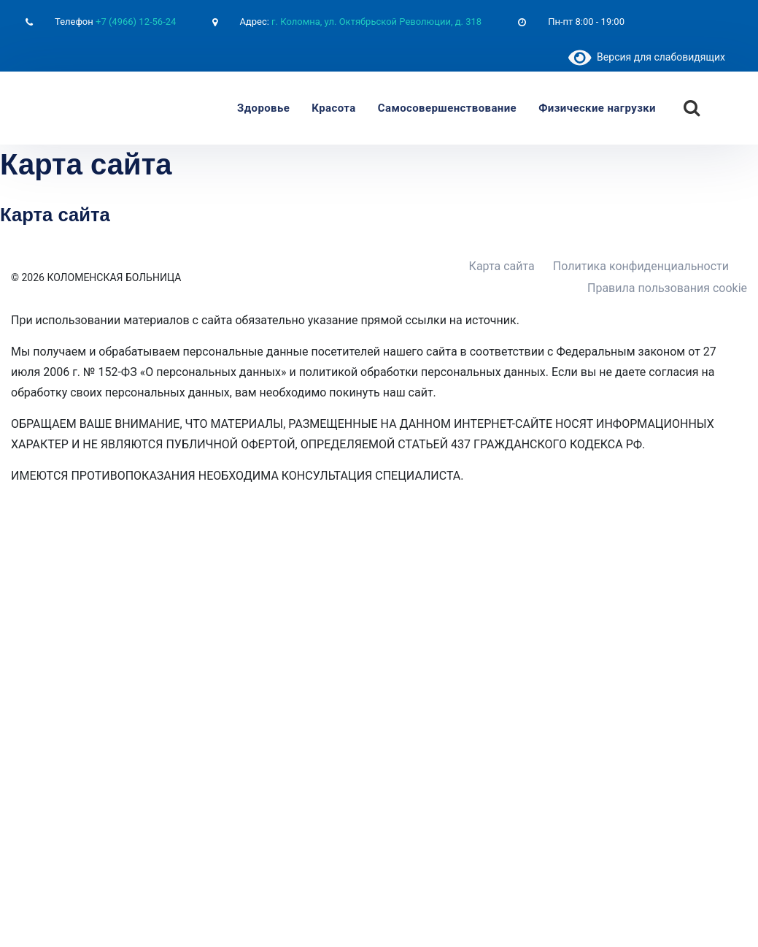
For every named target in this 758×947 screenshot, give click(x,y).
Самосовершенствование (447, 108)
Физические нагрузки (597, 108)
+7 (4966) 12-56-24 (136, 21)
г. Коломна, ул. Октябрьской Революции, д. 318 (376, 21)
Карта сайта (502, 266)
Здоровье (263, 108)
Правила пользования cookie (667, 288)
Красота (334, 108)
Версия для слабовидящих (646, 57)
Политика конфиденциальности (641, 266)
